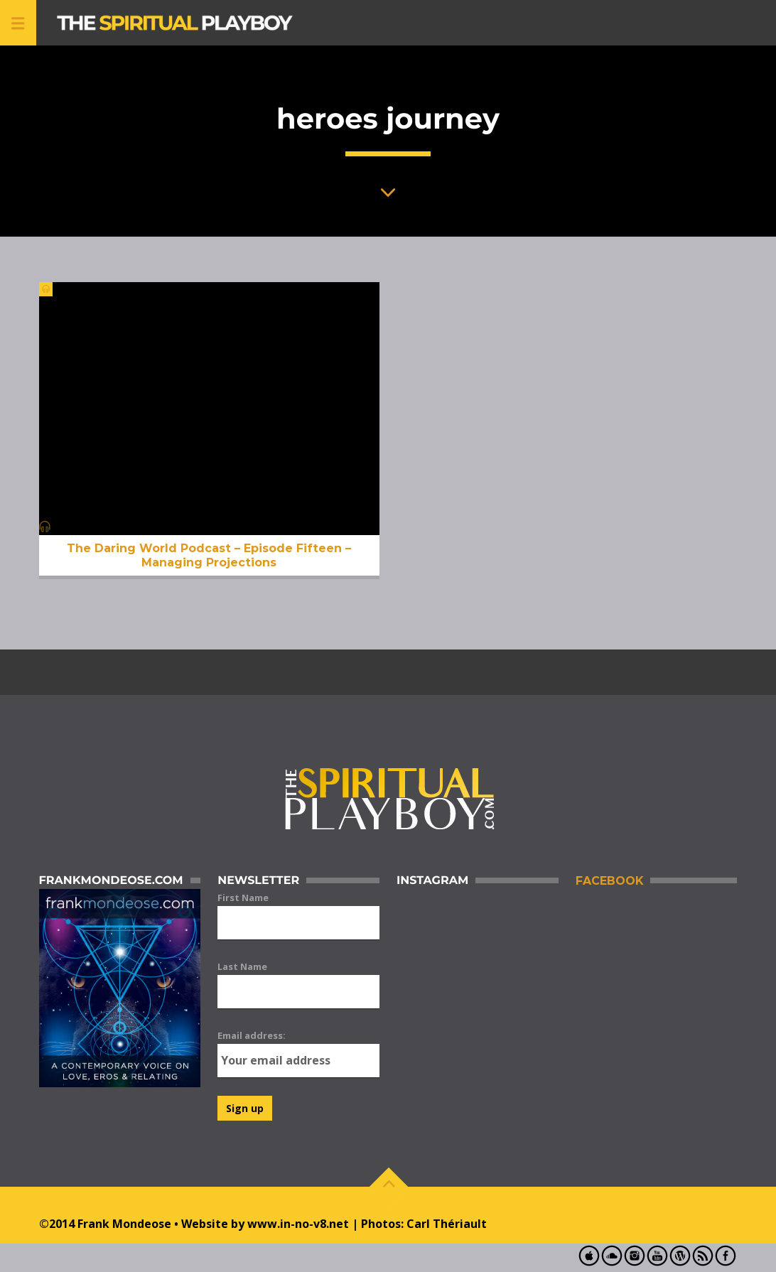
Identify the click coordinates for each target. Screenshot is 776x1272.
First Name (243, 897)
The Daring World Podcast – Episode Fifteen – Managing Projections (209, 554)
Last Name (242, 966)
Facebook (609, 881)
